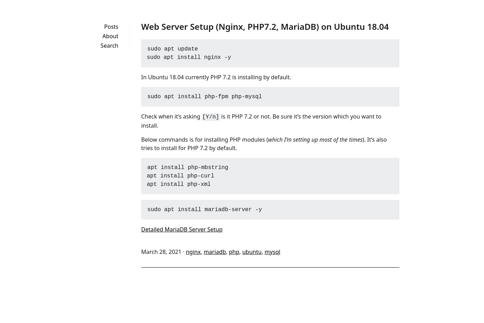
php (234, 251)
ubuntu (251, 251)
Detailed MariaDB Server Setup (182, 229)
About (110, 36)
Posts (111, 27)
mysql (272, 251)
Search (110, 45)
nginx (193, 251)
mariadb (215, 251)
